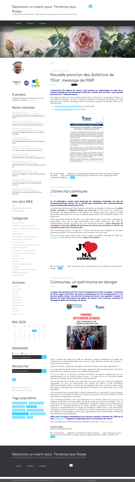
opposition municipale (35, 410)
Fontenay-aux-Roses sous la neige (24, 163)
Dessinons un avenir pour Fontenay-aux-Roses (44, 8)
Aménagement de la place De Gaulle (24, 172)
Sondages (15, 267)
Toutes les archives (18, 314)
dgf (83, 175)
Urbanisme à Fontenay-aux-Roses (24, 269)
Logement (15, 256)
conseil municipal (18, 417)
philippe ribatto (18, 407)
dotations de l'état (56, 435)
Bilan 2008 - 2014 (18, 223)
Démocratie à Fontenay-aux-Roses (24, 237)
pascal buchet (31, 407)
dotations (107, 266)
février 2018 (16, 297)
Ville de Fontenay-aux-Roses (22, 208)
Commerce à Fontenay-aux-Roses (24, 226)
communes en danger (71, 435)
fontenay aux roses (36, 403)
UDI (13, 205)
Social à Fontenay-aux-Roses (22, 264)
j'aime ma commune (92, 266)
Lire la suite (32, 100)
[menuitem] (18, 23)
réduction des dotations (100, 435)
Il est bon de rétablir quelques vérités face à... (28, 130)
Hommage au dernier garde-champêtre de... (27, 181)
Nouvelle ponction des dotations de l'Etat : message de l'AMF (82, 77)
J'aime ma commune (68, 191)
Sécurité (15, 261)
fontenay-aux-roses (20, 414)
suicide (29, 417)
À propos (43, 23)
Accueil (18, 23)
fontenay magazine (38, 414)
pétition (112, 435)
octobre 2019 (16, 289)
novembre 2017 (17, 300)
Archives (30, 23)
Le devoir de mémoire (19, 248)
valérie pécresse (18, 410)
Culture (14, 231)
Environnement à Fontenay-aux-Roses (25, 245)
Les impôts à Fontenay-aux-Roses (24, 250)
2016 (87, 175)
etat (112, 266)
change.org (54, 237)
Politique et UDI (17, 259)
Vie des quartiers (18, 275)
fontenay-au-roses (19, 403)
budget (106, 175)
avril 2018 (15, 292)
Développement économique (22, 239)
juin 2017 (15, 308)
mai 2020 (15, 286)
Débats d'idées (17, 234)
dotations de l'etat (75, 175)
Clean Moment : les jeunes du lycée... (24, 190)
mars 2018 (16, 294)
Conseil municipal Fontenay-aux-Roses (25, 228)
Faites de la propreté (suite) (22, 139)
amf (66, 175)
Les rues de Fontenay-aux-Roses (23, 253)
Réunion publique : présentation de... (25, 156)
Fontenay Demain (18, 211)
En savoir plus (92, 480)
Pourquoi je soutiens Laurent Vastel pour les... (28, 123)
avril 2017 (15, 311)
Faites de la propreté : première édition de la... (28, 148)
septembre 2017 (18, 305)
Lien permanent (57, 174)
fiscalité (82, 435)
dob (111, 175)
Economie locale (17, 242)
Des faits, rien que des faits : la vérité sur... (26, 114)
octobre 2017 (16, 303)
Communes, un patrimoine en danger (83, 281)
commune (118, 266)
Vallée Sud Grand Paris (20, 272)
